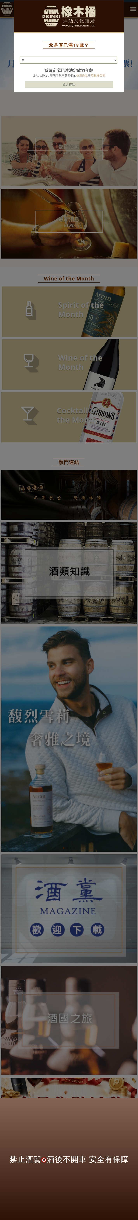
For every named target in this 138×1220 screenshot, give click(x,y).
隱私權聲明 (98, 75)
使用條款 (82, 75)
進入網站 (69, 84)
